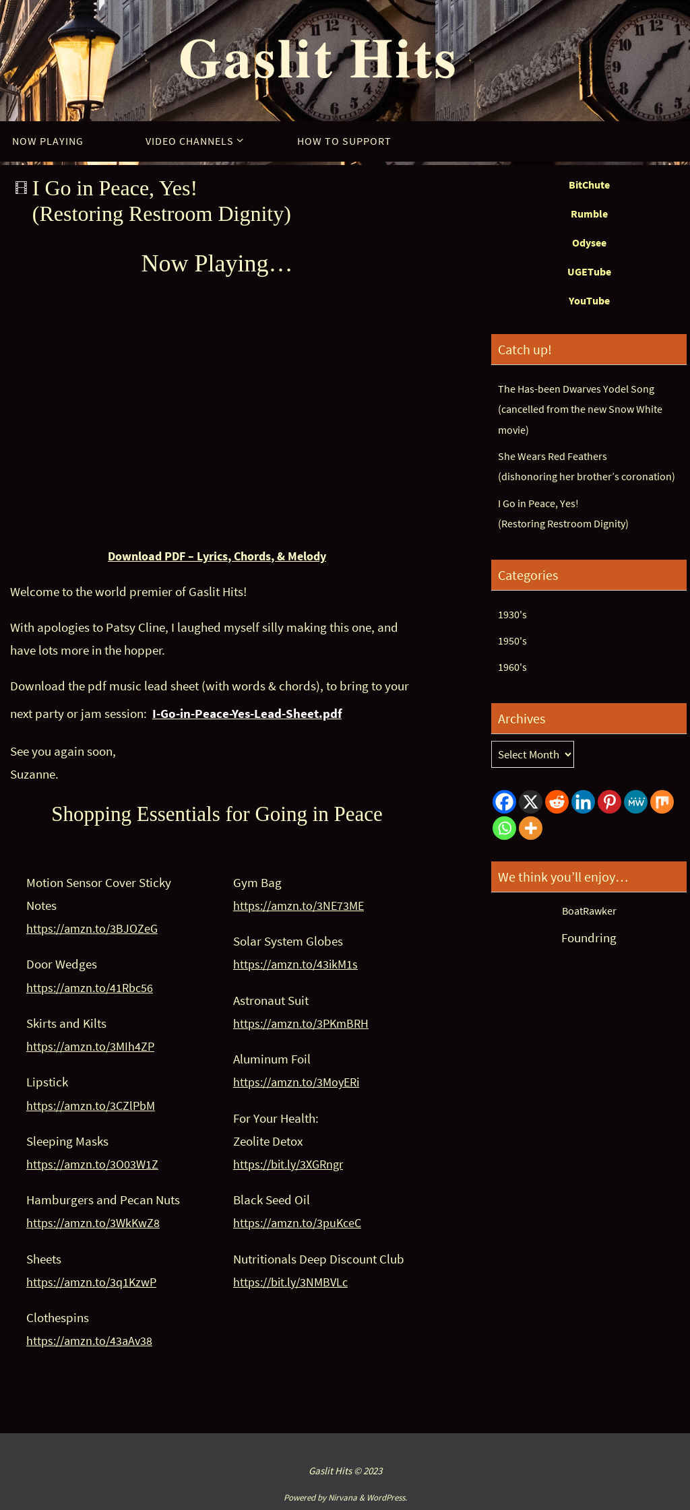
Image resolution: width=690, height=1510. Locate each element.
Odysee (589, 242)
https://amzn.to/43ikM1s (299, 964)
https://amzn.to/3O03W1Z (95, 1164)
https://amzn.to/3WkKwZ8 (96, 1222)
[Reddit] (557, 802)
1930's (512, 614)
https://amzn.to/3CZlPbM (94, 1104)
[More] (530, 828)
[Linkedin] (583, 802)
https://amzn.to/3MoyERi (300, 1082)
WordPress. (387, 1497)
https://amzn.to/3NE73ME (302, 905)
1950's (512, 640)
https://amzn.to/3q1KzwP (95, 1281)
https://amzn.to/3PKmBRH (305, 1023)
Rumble (589, 213)
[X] (530, 802)
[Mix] (662, 802)
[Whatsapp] (504, 828)
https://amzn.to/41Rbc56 (93, 987)
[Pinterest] (609, 802)
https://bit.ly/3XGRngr (292, 1164)
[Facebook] (504, 802)
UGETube (589, 271)
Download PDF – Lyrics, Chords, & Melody (217, 556)
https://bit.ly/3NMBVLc (294, 1281)
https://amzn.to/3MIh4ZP (93, 1046)
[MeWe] (636, 802)
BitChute (589, 184)
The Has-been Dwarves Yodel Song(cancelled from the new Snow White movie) (583, 409)
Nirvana (342, 1497)
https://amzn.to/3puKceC (301, 1222)
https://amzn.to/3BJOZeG (95, 928)
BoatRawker (589, 910)
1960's (512, 666)
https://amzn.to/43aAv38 (92, 1340)
